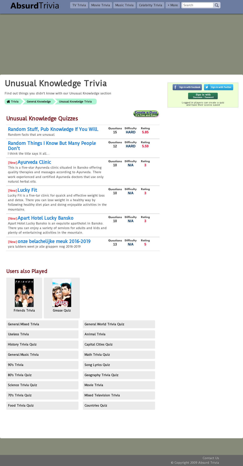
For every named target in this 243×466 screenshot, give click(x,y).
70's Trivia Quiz (20, 395)
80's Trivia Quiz (20, 375)
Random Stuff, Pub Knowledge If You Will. (53, 129)
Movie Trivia (100, 5)
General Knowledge (39, 101)
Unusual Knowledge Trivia (75, 101)
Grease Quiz (61, 295)
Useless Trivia (18, 334)
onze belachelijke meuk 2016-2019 (54, 241)
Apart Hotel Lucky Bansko (45, 218)
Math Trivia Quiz (97, 355)
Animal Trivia (95, 334)
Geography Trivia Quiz (101, 375)
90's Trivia (15, 365)
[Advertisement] (121, 43)
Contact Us (211, 458)
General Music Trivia (23, 355)
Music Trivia (124, 5)
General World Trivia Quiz (104, 324)
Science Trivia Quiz (22, 385)
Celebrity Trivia (150, 5)
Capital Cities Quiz (99, 344)
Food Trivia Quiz (21, 405)
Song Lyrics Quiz (97, 365)
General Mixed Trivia (23, 324)
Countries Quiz (96, 405)
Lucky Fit (27, 190)
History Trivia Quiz (22, 344)
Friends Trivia (24, 295)
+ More (173, 5)
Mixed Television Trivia (102, 395)
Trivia (14, 101)
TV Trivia (79, 5)
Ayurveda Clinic (34, 162)
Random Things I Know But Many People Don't (52, 146)
